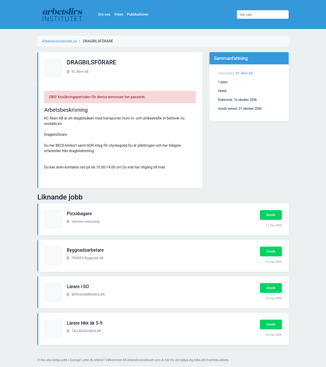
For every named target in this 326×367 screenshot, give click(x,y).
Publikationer (137, 14)
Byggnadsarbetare (85, 250)
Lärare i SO (78, 286)
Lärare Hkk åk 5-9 (84, 323)
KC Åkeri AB (244, 73)
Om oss (104, 14)
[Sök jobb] (263, 14)
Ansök (270, 215)
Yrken (118, 14)
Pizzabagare (79, 213)
